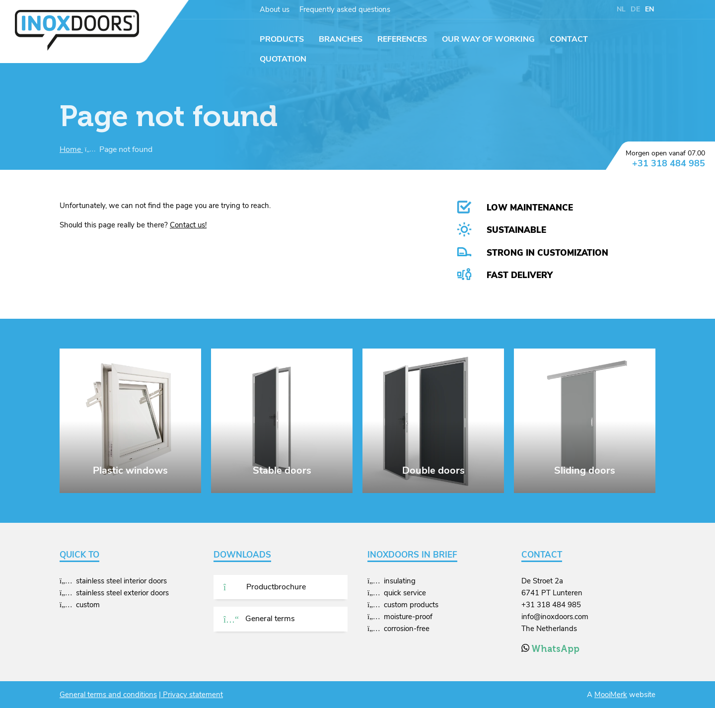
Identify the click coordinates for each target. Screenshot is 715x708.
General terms (259, 618)
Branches (340, 39)
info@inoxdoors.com (554, 617)
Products (282, 39)
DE (635, 9)
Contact (569, 39)
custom (88, 605)
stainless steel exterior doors (122, 593)
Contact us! (188, 225)
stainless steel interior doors (121, 581)
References (402, 39)
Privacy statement (192, 695)
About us (274, 9)
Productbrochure (264, 586)
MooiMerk (610, 695)
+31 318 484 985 (668, 163)
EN (649, 9)
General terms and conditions (108, 695)
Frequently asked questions (344, 9)
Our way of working (488, 39)
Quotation (283, 59)
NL (621, 9)
